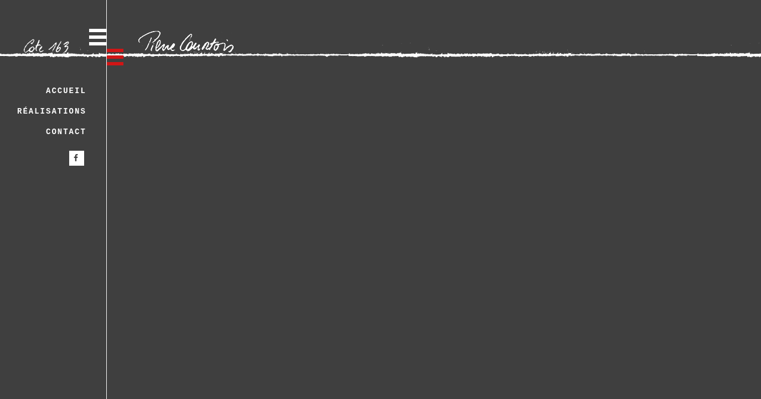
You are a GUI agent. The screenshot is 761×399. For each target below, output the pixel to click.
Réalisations (51, 111)
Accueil (66, 90)
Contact (66, 131)
